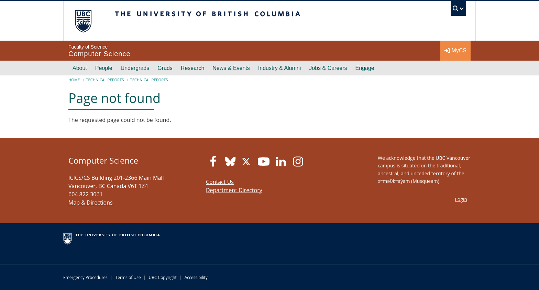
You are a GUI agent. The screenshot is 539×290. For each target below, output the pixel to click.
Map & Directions (90, 202)
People (103, 68)
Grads (165, 68)
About (80, 68)
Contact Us (220, 182)
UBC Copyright (162, 277)
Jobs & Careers (328, 68)
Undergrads (135, 68)
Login (461, 199)
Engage (364, 68)
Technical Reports (105, 79)
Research (192, 68)
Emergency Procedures (85, 277)
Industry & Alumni (279, 68)
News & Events (231, 68)
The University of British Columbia (83, 21)
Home (74, 79)
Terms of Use (128, 277)
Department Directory (234, 190)
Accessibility (196, 277)
